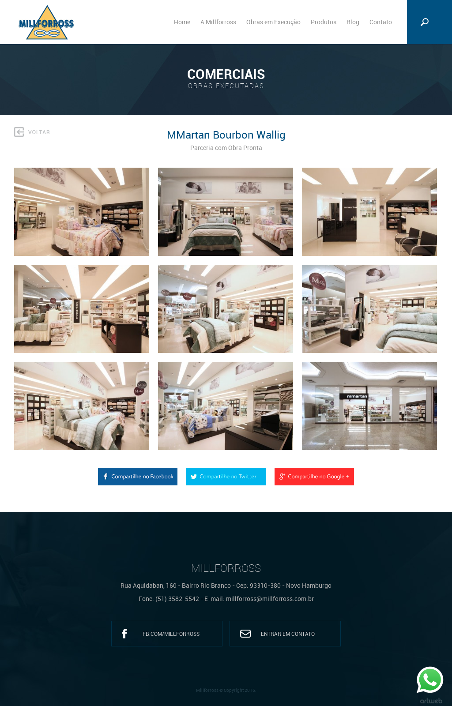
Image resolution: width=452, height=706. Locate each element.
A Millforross (218, 22)
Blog (353, 22)
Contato (380, 22)
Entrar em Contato (288, 633)
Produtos (323, 22)
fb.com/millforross (171, 633)
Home (182, 22)
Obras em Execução (273, 22)
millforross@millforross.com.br (270, 598)
